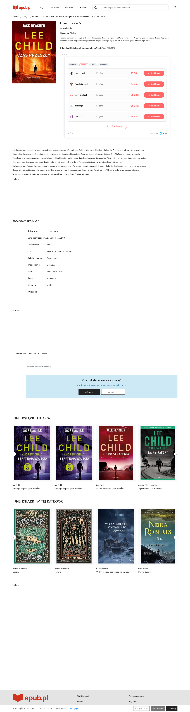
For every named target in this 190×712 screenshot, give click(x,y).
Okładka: (32, 285)
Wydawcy (70, 7)
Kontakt (84, 7)
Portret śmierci (144, 571)
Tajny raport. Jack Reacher (150, 488)
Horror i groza (85, 16)
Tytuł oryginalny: (36, 258)
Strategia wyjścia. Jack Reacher (26, 488)
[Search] (95, 7)
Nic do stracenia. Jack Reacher (110, 488)
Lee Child (69, 28)
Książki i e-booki (83, 696)
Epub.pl (16, 16)
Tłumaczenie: (34, 265)
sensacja (50, 251)
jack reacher (59, 251)
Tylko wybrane (157, 708)
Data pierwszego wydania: (40, 238)
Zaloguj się (89, 392)
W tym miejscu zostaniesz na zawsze (112, 571)
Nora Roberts (143, 568)
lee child (69, 251)
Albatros (73, 33)
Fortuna (57, 571)
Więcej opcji (74, 708)
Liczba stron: (34, 244)
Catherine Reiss (102, 568)
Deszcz (16, 571)
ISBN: (30, 271)
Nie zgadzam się (141, 708)
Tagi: (29, 251)
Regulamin (133, 701)
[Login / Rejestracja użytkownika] (175, 7)
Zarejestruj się (113, 392)
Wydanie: (32, 292)
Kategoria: (33, 231)
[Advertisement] (80, 199)
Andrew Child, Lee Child (147, 485)
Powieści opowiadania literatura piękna (53, 16)
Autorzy (55, 7)
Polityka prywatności (136, 696)
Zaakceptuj (172, 708)
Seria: (30, 278)
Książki (42, 7)
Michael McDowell (20, 568)
